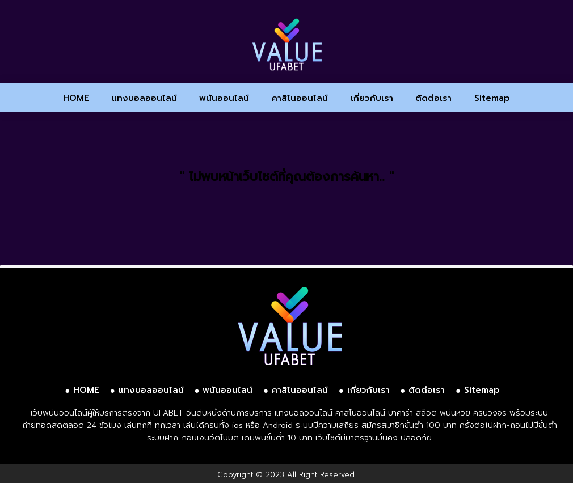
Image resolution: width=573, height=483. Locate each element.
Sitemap (492, 98)
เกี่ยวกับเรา (372, 98)
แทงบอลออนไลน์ (144, 98)
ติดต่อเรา (433, 98)
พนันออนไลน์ (224, 98)
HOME (76, 98)
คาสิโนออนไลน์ (300, 98)
